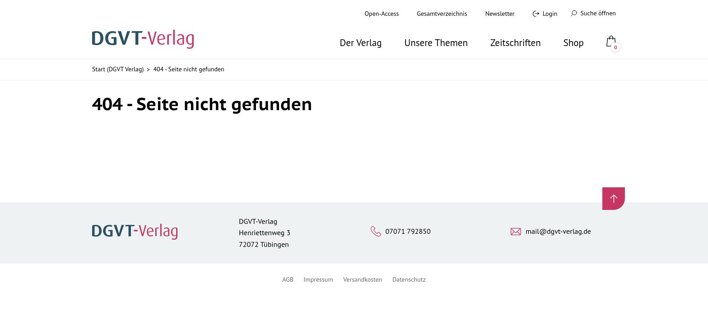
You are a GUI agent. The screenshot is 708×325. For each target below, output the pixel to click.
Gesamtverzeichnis (442, 13)
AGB (287, 279)
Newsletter (500, 13)
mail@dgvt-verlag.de (558, 231)
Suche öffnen (593, 13)
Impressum (318, 279)
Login (550, 13)
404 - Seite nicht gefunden (188, 69)
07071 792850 (408, 231)
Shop (574, 43)
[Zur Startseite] (146, 29)
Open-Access (382, 13)
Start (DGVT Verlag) (118, 69)
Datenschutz (409, 279)
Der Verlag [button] (361, 43)
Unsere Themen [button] (435, 43)
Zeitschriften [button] (515, 43)
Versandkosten (362, 279)
